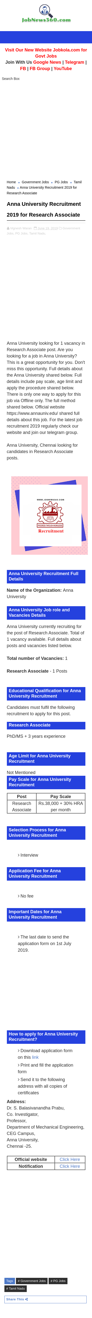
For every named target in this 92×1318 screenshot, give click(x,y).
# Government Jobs (32, 1281)
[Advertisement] (46, 131)
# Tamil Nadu (15, 1288)
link (35, 1057)
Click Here (70, 1159)
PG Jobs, (21, 233)
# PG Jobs (58, 1281)
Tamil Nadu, (37, 233)
